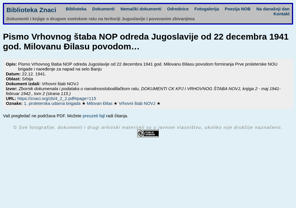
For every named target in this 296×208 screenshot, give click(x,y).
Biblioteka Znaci (31, 10)
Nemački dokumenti (141, 8)
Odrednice (177, 8)
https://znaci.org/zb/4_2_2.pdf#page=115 (56, 98)
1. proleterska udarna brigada (53, 103)
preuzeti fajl (94, 115)
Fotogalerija (207, 8)
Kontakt (281, 13)
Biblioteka (76, 8)
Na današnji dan (273, 8)
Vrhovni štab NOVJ (138, 103)
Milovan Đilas (100, 103)
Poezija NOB (238, 8)
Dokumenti (103, 8)
